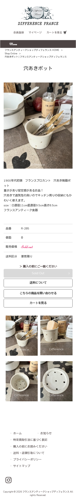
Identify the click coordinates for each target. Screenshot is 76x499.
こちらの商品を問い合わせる (38, 293)
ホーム (17, 433)
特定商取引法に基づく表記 (30, 440)
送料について (38, 283)
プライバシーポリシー (27, 460)
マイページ (35, 32)
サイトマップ (21, 466)
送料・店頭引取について (28, 453)
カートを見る (54, 32)
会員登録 (18, 32)
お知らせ (46, 433)
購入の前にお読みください (30, 447)
